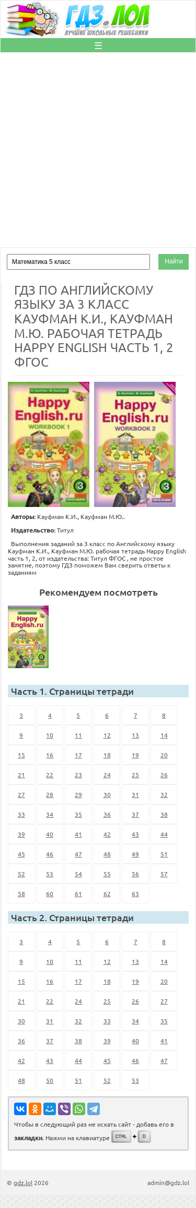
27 (21, 794)
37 (135, 814)
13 (135, 735)
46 (49, 854)
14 (164, 735)
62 (107, 893)
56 (135, 873)
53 (49, 873)
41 (78, 834)
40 (49, 834)
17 (78, 755)
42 (107, 834)
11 (78, 735)
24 (107, 774)
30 (107, 794)
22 (49, 774)
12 (107, 735)
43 (135, 834)
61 (78, 893)
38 (164, 814)
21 (21, 774)
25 (135, 774)
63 (135, 893)
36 (107, 814)
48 (107, 854)
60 (49, 893)
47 (78, 854)
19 (135, 755)
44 (164, 834)
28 (49, 794)
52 (21, 873)
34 (49, 814)
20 (164, 755)
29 (78, 794)
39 (21, 834)
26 (164, 774)
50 (49, 1080)
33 (21, 814)
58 (21, 893)
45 (21, 854)
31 (135, 794)
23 (78, 774)
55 (107, 873)
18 (107, 755)
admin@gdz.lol (168, 1182)
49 (135, 854)
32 (164, 794)
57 (164, 873)
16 (49, 755)
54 (78, 873)
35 (78, 814)
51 (164, 854)
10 (49, 735)
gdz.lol (23, 1182)
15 (21, 755)
